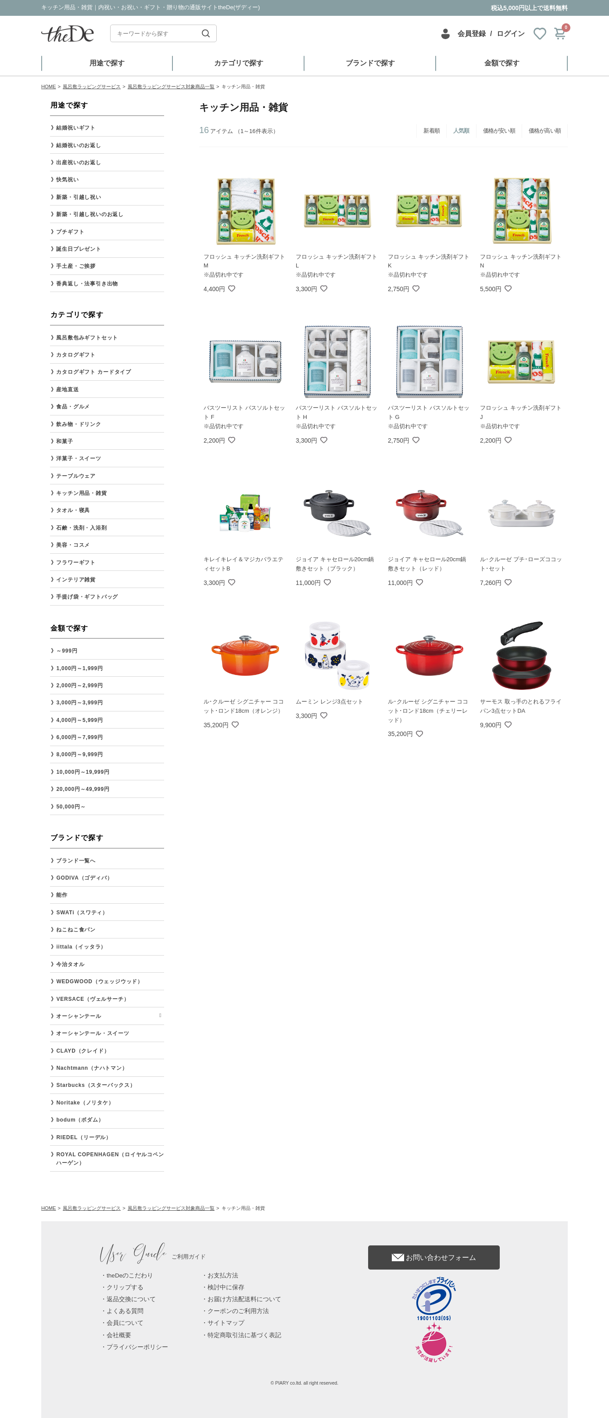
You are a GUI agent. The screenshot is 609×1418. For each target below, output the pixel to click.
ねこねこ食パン (76, 930)
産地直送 (67, 389)
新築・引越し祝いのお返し (90, 214)
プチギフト (70, 232)
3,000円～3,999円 (79, 703)
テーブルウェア (76, 476)
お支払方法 (223, 1275)
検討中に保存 (226, 1287)
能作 (62, 895)
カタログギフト (76, 355)
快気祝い (67, 180)
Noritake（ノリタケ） (85, 1103)
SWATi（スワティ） (82, 912)
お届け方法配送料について (244, 1299)
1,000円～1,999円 (79, 668)
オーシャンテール (78, 1016)
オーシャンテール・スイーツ (92, 1033)
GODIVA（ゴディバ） (84, 878)
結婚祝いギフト (76, 128)
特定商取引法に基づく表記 (244, 1335)
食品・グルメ (73, 407)
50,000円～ (71, 807)
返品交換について (131, 1299)
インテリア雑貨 (76, 580)
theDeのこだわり (130, 1275)
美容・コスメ (73, 545)
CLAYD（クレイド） (82, 1051)
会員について (125, 1323)
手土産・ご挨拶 (76, 266)
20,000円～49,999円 (82, 789)
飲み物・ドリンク (78, 424)
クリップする (125, 1287)
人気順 (461, 130)
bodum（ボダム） (80, 1120)
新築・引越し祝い (78, 197)
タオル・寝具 (73, 510)
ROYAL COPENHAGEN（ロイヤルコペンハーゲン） (110, 1158)
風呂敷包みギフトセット (87, 338)
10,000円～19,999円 (82, 772)
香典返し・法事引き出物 (87, 284)
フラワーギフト (76, 562)
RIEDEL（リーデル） (83, 1137)
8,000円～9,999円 (79, 754)
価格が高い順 (545, 130)
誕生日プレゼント (78, 249)
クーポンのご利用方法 (238, 1311)
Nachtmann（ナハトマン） (91, 1068)
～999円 (66, 651)
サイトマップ (226, 1323)
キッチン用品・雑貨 (81, 493)
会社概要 (119, 1335)
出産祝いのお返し (78, 162)
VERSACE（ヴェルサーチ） (92, 999)
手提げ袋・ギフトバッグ (87, 597)
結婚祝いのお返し (78, 145)
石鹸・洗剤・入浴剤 (81, 528)
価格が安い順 (499, 130)
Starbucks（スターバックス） (95, 1085)
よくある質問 (125, 1311)
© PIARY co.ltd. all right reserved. (305, 1383)
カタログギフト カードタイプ (93, 372)
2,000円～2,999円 (79, 685)
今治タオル (70, 964)
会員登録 (472, 33)
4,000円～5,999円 (79, 720)
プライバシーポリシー (137, 1347)
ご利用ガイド (153, 1256)
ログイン (511, 33)
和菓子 (64, 441)
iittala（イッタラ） (81, 947)
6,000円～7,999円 (79, 737)
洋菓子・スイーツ (78, 458)
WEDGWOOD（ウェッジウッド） (99, 981)
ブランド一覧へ (76, 861)
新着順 (431, 130)
